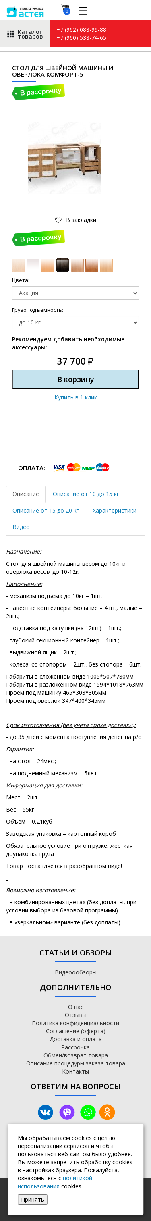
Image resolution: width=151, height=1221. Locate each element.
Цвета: (20, 280)
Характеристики (115, 510)
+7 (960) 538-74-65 (81, 38)
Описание (25, 494)
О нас (75, 1007)
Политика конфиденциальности (75, 1023)
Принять (32, 1199)
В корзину (75, 379)
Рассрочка (75, 1047)
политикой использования (55, 1182)
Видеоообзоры (76, 972)
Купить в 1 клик (75, 397)
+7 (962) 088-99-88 (81, 29)
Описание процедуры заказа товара (75, 1063)
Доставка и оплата (76, 1039)
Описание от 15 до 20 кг (45, 510)
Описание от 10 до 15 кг (86, 494)
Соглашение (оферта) (75, 1031)
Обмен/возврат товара (75, 1055)
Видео (21, 527)
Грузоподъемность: (37, 310)
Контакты (75, 1071)
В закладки (80, 220)
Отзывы (76, 1015)
